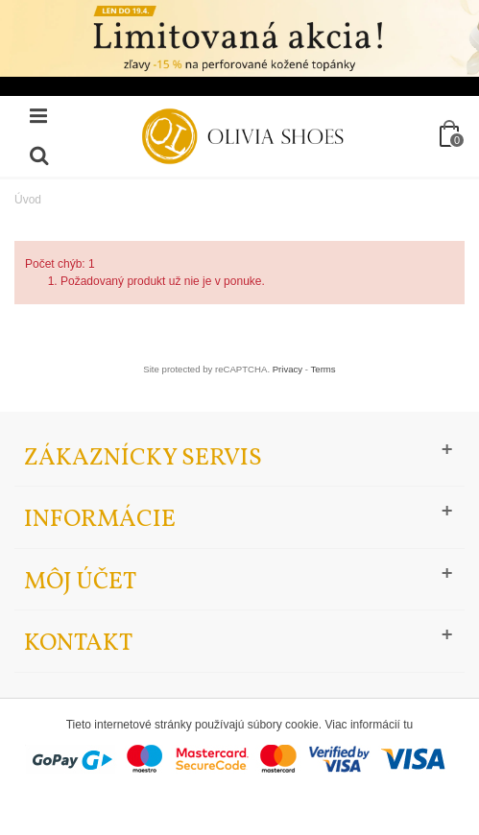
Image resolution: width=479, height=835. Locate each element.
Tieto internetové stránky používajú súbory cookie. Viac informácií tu (240, 724)
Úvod (27, 199)
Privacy (287, 369)
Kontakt (78, 643)
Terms (323, 369)
